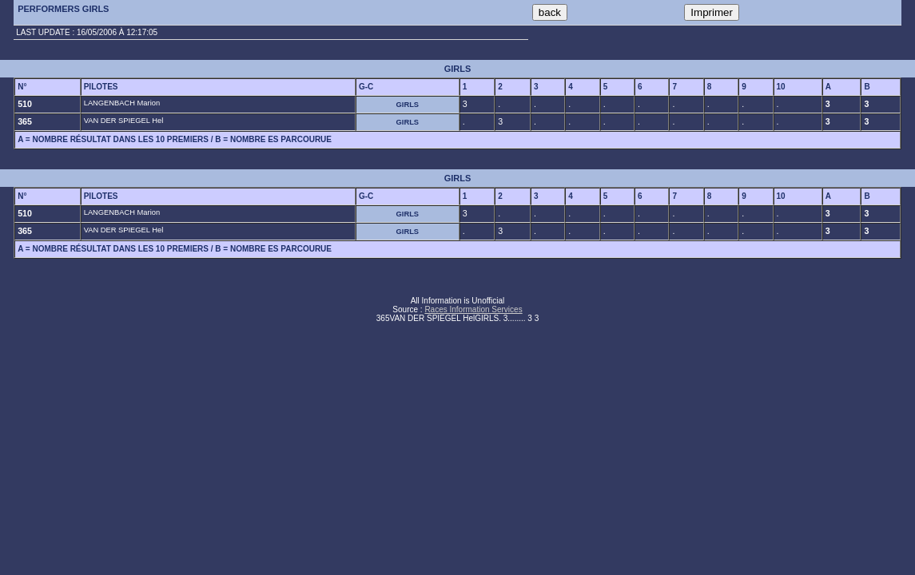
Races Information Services (473, 309)
